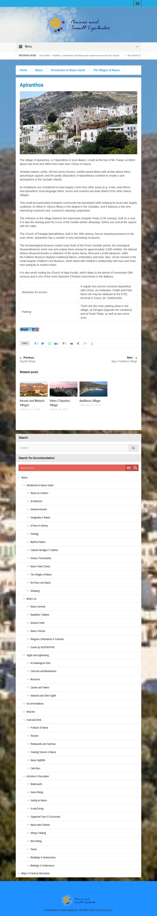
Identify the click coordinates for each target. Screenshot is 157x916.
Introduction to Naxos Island (68, 70)
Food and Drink (34, 720)
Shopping (35, 591)
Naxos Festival (37, 631)
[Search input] (72, 467)
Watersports (36, 784)
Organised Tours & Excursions (45, 817)
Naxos (39, 70)
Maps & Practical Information (35, 873)
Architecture (36, 501)
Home (23, 70)
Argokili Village (49, 359)
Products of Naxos (39, 728)
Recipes (34, 736)
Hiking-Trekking (38, 833)
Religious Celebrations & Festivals (47, 639)
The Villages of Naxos (106, 70)
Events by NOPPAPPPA (42, 647)
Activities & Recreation (38, 776)
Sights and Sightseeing (38, 655)
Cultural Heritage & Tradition (44, 550)
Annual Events (37, 623)
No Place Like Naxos (40, 583)
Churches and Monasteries (43, 671)
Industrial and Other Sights (43, 696)
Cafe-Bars (35, 768)
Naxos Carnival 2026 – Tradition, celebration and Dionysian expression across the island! (78, 55)
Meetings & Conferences (42, 865)
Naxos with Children (40, 825)
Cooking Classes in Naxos (43, 752)
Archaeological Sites (40, 663)
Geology (34, 534)
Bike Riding (36, 841)
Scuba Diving (36, 808)
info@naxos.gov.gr (104, 910)
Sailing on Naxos (38, 800)
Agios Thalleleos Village (108, 359)
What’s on (31, 599)
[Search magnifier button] (135, 467)
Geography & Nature (40, 517)
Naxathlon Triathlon (39, 615)
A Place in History (39, 526)
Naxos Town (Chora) (40, 566)
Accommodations (35, 703)
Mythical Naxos (38, 542)
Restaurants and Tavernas (43, 744)
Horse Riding (36, 792)
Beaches (31, 712)
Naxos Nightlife (37, 760)
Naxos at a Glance (39, 493)
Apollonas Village (89, 401)
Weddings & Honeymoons (43, 857)
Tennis (33, 849)
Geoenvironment (38, 509)
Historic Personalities (40, 558)
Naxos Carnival (37, 606)
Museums (35, 679)
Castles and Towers (39, 687)
